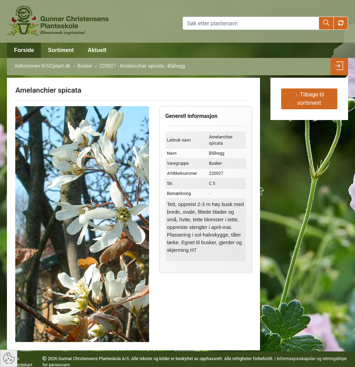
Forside (24, 50)
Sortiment (61, 50)
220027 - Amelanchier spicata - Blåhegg (142, 66)
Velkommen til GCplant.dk (42, 66)
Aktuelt (97, 50)
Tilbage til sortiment (309, 98)
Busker (85, 66)
